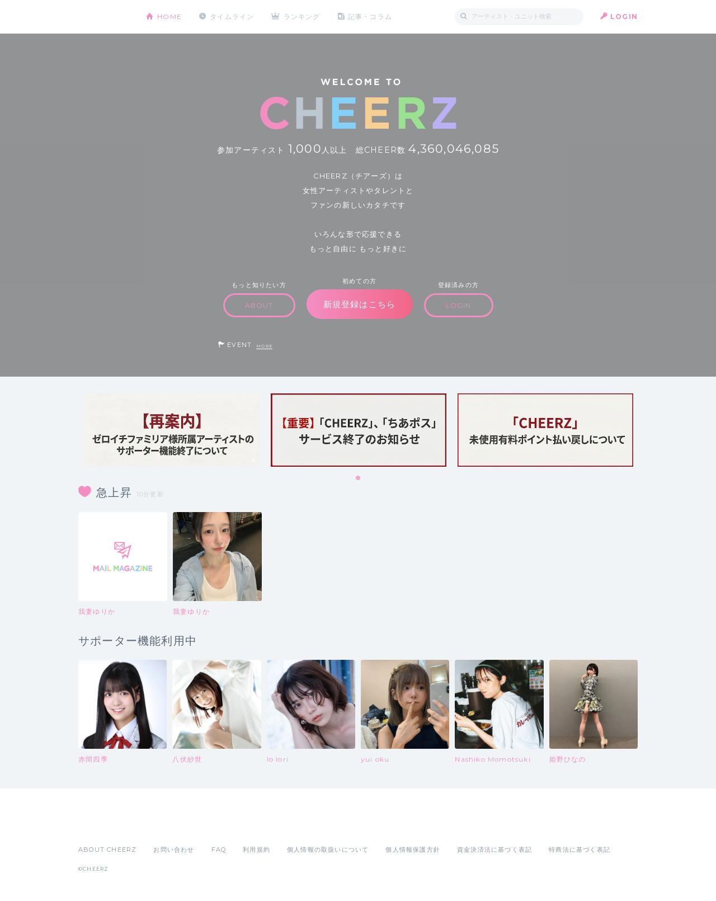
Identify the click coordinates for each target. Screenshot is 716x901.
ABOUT (259, 305)
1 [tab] (358, 478)
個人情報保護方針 (412, 849)
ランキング (302, 16)
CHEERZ (103, 17)
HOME (169, 16)
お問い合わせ (173, 849)
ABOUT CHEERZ (107, 849)
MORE (264, 346)
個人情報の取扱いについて (328, 849)
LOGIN (624, 16)
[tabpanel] (172, 430)
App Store (104, 824)
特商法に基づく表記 (579, 849)
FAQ (219, 849)
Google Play (163, 824)
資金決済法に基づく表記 (494, 849)
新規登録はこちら (359, 304)
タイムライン (232, 16)
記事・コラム (370, 16)
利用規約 (256, 849)
